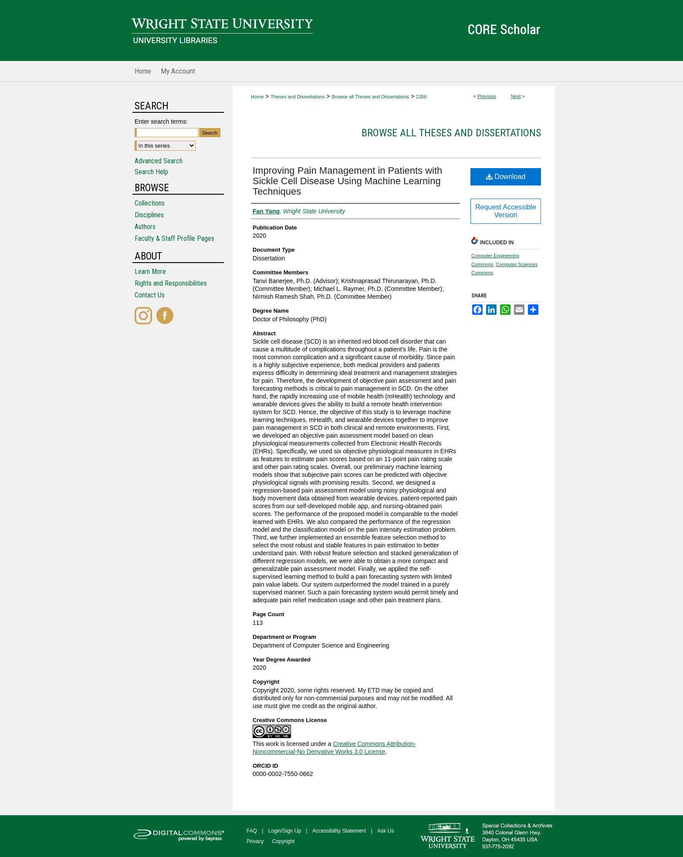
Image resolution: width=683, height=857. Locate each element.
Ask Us (385, 831)
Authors (145, 227)
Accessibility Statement (339, 831)
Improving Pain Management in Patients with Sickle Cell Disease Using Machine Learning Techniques (347, 181)
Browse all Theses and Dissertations (370, 96)
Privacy (255, 841)
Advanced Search (159, 161)
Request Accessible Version (505, 211)
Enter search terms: (161, 121)
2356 (421, 96)
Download (506, 176)
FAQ (252, 831)
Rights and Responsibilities (171, 283)
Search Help (151, 172)
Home (257, 96)
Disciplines (149, 215)
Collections (150, 203)
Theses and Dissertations (297, 96)
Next (516, 96)
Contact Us (150, 295)
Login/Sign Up (284, 831)
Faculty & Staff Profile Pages (174, 238)
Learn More (150, 271)
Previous (486, 96)
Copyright (283, 841)
